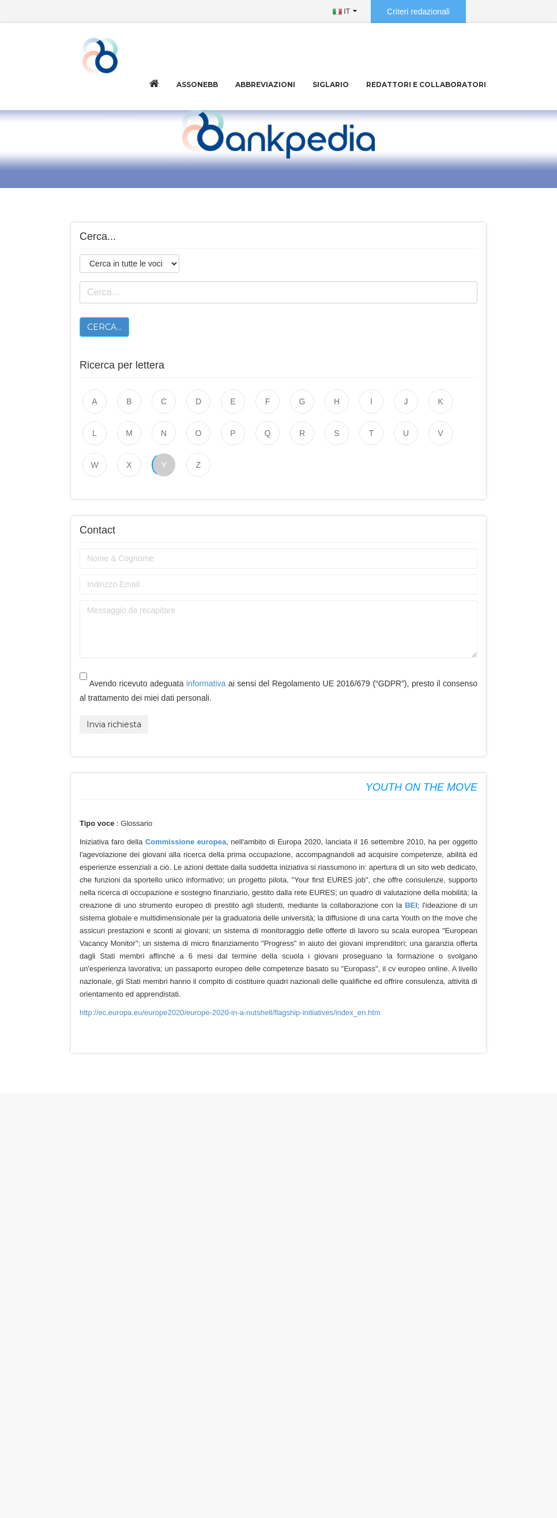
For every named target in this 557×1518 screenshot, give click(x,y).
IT (341, 11)
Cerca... (104, 327)
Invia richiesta (113, 724)
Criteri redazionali (418, 11)
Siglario (331, 84)
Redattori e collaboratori (426, 84)
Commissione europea (184, 841)
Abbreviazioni (265, 84)
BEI (411, 905)
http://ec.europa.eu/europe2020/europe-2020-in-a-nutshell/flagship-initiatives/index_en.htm (230, 1012)
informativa (205, 683)
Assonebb (197, 84)
